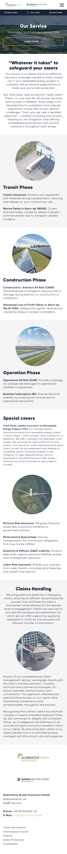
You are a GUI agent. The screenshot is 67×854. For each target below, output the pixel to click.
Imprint (8, 835)
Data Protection (13, 839)
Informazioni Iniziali (15, 831)
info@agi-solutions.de (27, 815)
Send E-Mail (11, 12)
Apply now (55, 12)
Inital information (14, 827)
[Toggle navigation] (62, 5)
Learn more (31, 41)
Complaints (10, 843)
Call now (33, 12)
